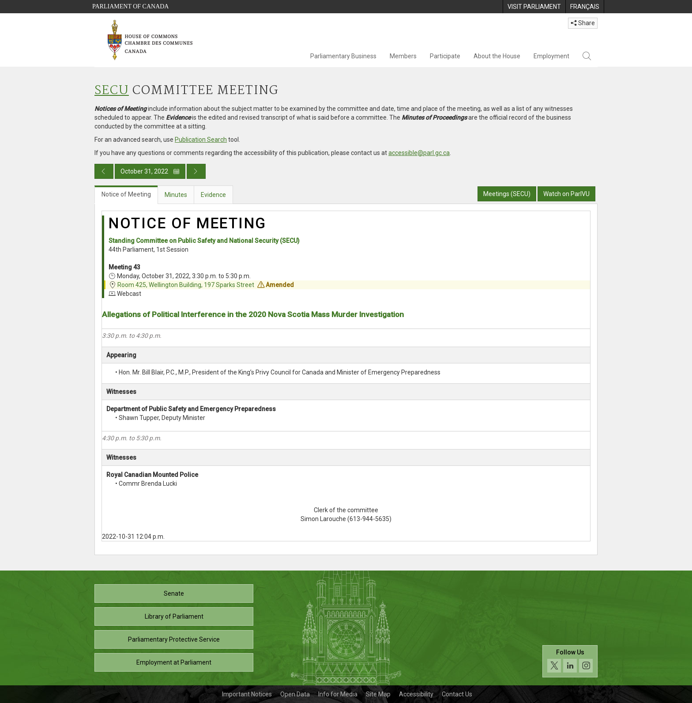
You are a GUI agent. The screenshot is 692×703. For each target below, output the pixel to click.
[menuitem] (534, 6)
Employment (551, 56)
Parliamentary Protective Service (174, 639)
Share (583, 22)
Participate (445, 56)
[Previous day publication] (103, 171)
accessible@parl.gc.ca (419, 152)
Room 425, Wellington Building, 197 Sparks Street (185, 284)
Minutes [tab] (176, 194)
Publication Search (201, 139)
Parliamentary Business (343, 56)
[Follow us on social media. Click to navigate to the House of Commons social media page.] (570, 661)
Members (403, 56)
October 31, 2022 (150, 171)
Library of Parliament (174, 616)
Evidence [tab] (213, 194)
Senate (174, 593)
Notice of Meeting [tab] (126, 194)
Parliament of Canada (130, 6)
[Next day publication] (196, 171)
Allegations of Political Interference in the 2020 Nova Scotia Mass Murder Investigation (253, 314)
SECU (111, 91)
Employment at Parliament (173, 662)
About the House (497, 56)
